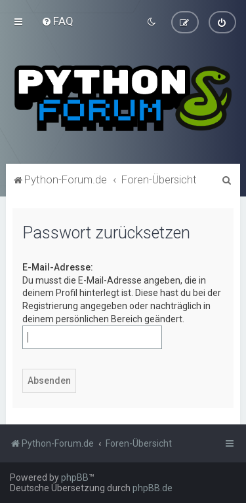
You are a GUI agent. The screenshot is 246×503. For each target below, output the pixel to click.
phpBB (75, 477)
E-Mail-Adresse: (57, 266)
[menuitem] (57, 21)
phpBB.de (153, 488)
